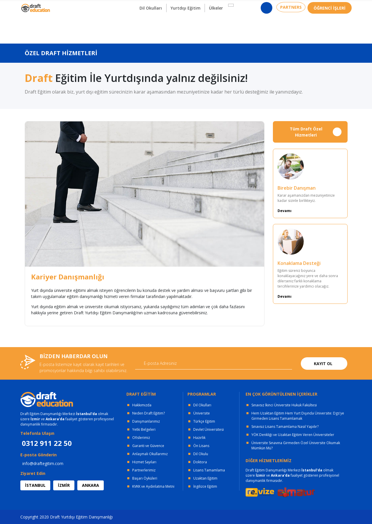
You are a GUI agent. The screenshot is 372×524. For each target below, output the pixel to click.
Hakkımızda (141, 405)
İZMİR (64, 485)
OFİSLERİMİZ (67, 6)
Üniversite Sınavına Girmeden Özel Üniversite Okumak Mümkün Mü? (295, 445)
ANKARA (90, 485)
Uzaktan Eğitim (205, 478)
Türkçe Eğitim (204, 421)
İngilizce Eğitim (205, 486)
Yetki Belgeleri (143, 429)
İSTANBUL (35, 485)
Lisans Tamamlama (209, 470)
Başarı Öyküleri (144, 478)
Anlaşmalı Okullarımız (150, 453)
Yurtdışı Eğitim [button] (186, 28)
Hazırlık (199, 437)
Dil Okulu (200, 453)
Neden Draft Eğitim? (148, 413)
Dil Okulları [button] (150, 28)
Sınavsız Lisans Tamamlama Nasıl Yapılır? (285, 426)
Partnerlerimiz (143, 470)
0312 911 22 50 (337, 7)
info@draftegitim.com (42, 463)
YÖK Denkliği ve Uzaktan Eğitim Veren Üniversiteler (292, 434)
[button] (232, 25)
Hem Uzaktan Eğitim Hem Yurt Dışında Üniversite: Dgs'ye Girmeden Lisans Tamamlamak (297, 416)
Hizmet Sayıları (144, 462)
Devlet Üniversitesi (208, 429)
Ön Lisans (201, 445)
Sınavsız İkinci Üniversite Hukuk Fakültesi (284, 405)
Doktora (200, 462)
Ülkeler (219, 28)
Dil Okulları (202, 405)
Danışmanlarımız (146, 421)
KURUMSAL (103, 6)
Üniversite (201, 413)
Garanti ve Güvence (148, 445)
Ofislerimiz (141, 437)
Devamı (284, 210)
